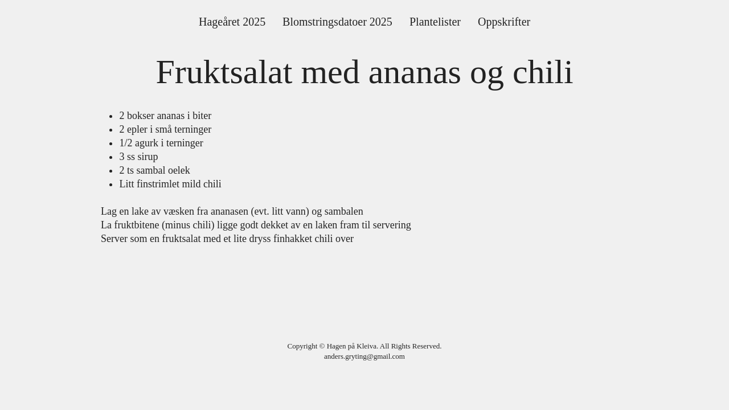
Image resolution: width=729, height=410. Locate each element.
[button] (337, 21)
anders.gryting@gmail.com (364, 356)
